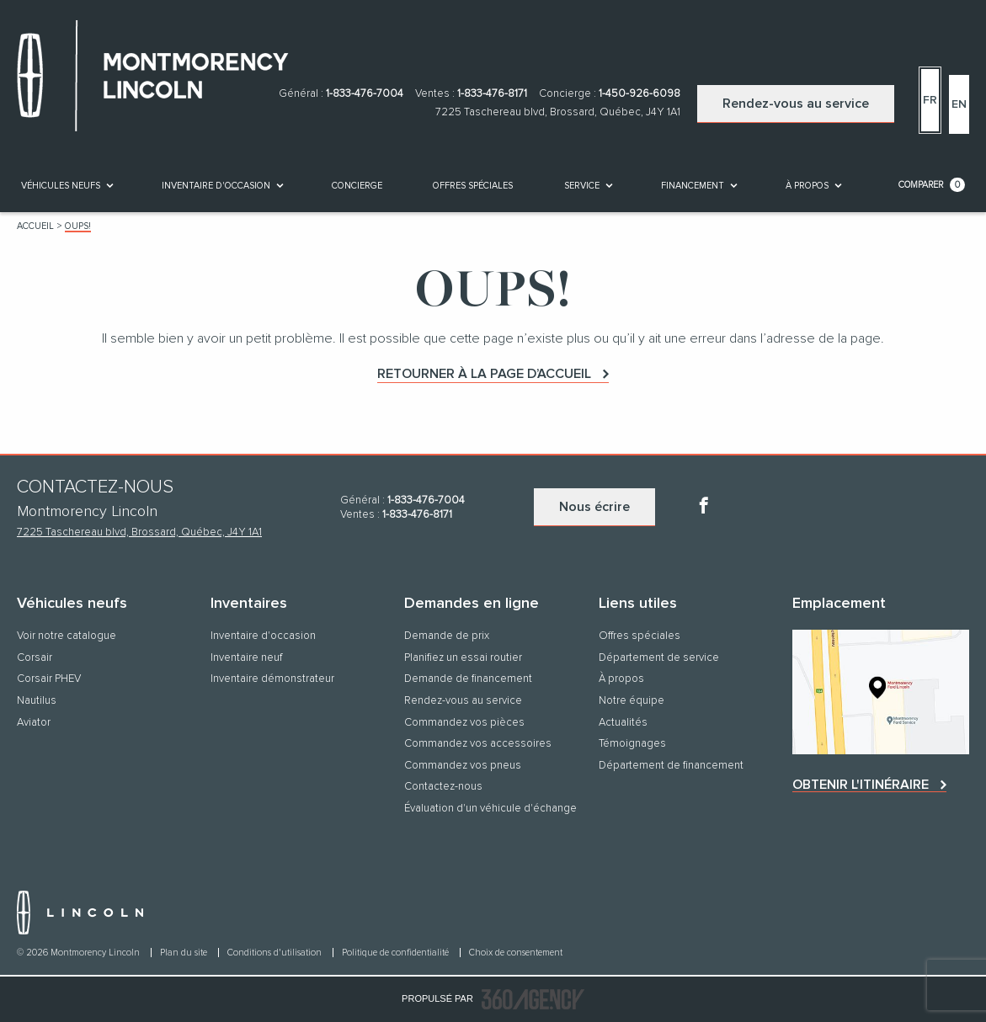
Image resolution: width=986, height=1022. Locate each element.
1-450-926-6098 (639, 93)
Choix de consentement (515, 952)
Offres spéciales (473, 185)
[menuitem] (66, 185)
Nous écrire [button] (594, 507)
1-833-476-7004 (364, 93)
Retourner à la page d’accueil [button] (484, 374)
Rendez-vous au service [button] (795, 103)
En (959, 104)
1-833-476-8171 (492, 93)
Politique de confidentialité (396, 952)
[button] (60, 185)
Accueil (35, 226)
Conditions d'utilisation (275, 952)
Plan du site (185, 952)
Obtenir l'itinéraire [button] (860, 784)
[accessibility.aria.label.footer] (533, 999)
